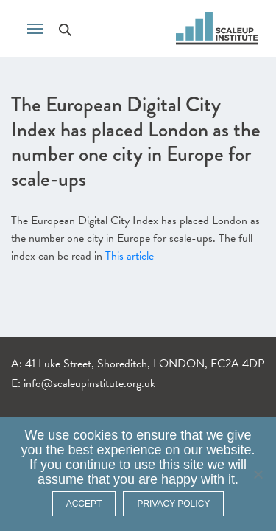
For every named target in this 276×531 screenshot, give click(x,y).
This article (129, 256)
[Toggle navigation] (35, 27)
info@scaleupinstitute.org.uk (89, 383)
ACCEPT (84, 504)
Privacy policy (173, 504)
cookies (95, 435)
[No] (257, 474)
